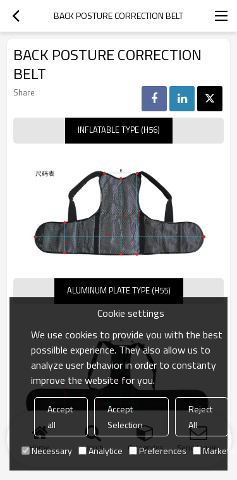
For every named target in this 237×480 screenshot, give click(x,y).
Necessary (46, 450)
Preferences (157, 450)
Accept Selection (125, 416)
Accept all (60, 416)
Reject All (200, 416)
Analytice (100, 450)
